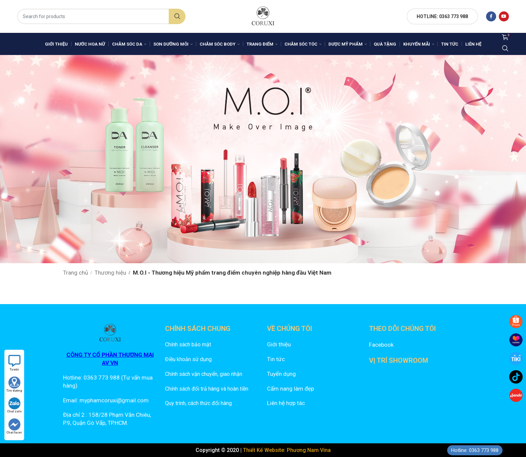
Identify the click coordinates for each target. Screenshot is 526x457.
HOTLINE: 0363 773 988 (442, 16)
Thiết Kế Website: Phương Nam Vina (287, 450)
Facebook (381, 344)
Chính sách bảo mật (188, 344)
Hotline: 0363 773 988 (474, 450)
